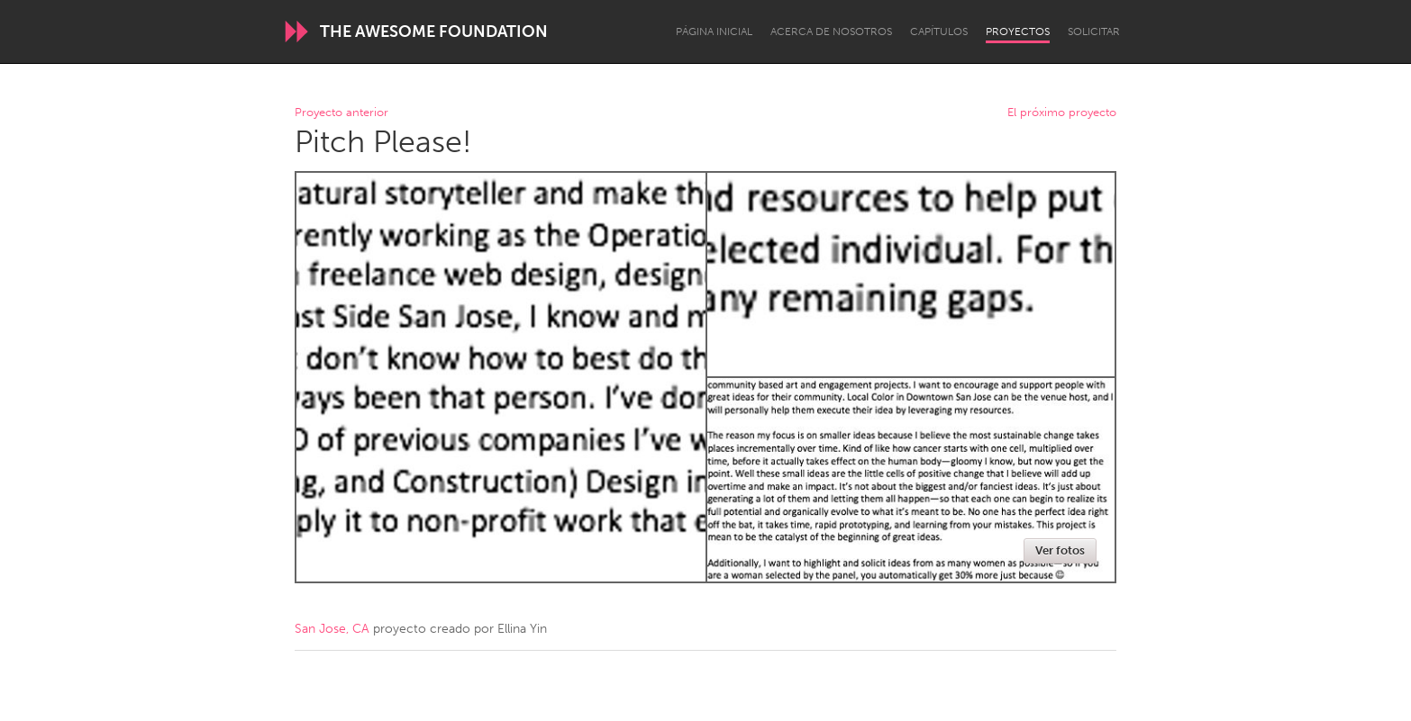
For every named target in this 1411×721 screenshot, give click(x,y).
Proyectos (1018, 31)
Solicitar (1094, 31)
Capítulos (939, 31)
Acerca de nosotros (831, 31)
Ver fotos (1060, 550)
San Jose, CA (332, 628)
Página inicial (714, 31)
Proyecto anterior (341, 113)
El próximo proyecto (1061, 113)
